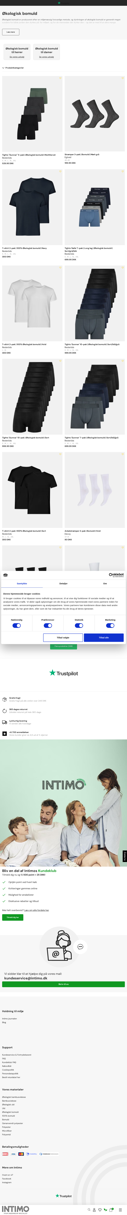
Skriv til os (63, 984)
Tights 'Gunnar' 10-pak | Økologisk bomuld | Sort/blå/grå (92, 344)
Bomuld (5, 1119)
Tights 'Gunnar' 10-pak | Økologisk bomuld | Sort (25, 437)
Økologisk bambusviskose (14, 1097)
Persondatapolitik (10, 1073)
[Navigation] (120, 1210)
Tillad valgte (63, 637)
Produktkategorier (13, 67)
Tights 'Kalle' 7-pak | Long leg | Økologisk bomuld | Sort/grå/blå (89, 249)
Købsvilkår (7, 1066)
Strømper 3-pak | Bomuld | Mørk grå (82, 154)
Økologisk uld (8, 1104)
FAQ (4, 1058)
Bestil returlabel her (11, 1077)
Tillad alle (104, 637)
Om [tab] (105, 583)
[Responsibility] (105, 1210)
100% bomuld (8, 1115)
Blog (4, 1022)
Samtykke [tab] (22, 583)
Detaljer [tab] (63, 583)
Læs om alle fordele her (36, 910)
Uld (3, 1108)
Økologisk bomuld (10, 1112)
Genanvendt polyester (12, 1123)
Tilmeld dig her (13, 917)
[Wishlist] (100, 1210)
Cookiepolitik (8, 1069)
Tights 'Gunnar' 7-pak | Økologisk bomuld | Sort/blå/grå (91, 437)
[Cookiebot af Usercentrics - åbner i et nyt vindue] (111, 575)
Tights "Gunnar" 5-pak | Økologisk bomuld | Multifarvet (29, 155)
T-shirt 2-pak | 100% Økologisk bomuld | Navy (24, 248)
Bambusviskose (9, 1100)
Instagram (6, 1182)
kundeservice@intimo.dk (25, 978)
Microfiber (7, 1130)
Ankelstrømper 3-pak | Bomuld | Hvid (83, 531)
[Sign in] (94, 1210)
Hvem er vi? (7, 1175)
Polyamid (6, 1134)
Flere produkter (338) (64, 646)
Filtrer (125, 856)
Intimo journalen (9, 1018)
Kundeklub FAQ (9, 1062)
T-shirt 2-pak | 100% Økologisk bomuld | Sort (24, 531)
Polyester (6, 1127)
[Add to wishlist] (60, 78)
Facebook (6, 1178)
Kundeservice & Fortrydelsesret (16, 1054)
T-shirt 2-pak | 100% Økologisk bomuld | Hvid (24, 344)
